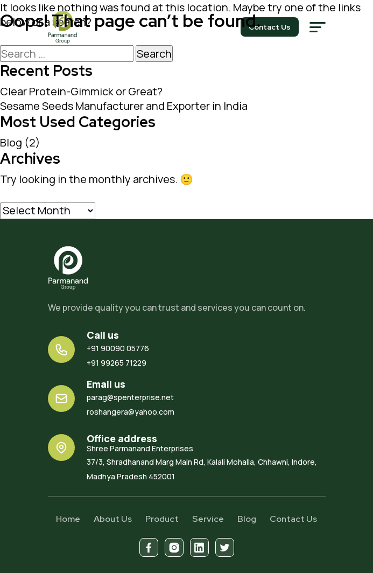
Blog (11, 142)
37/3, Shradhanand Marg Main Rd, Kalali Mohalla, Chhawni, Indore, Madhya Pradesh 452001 (206, 462)
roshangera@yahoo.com (130, 412)
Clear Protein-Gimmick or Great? (81, 91)
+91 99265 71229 (116, 363)
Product (162, 519)
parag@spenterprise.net (130, 397)
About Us (113, 519)
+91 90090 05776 (118, 348)
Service (208, 519)
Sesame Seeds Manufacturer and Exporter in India (124, 106)
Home (68, 519)
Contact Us (293, 519)
